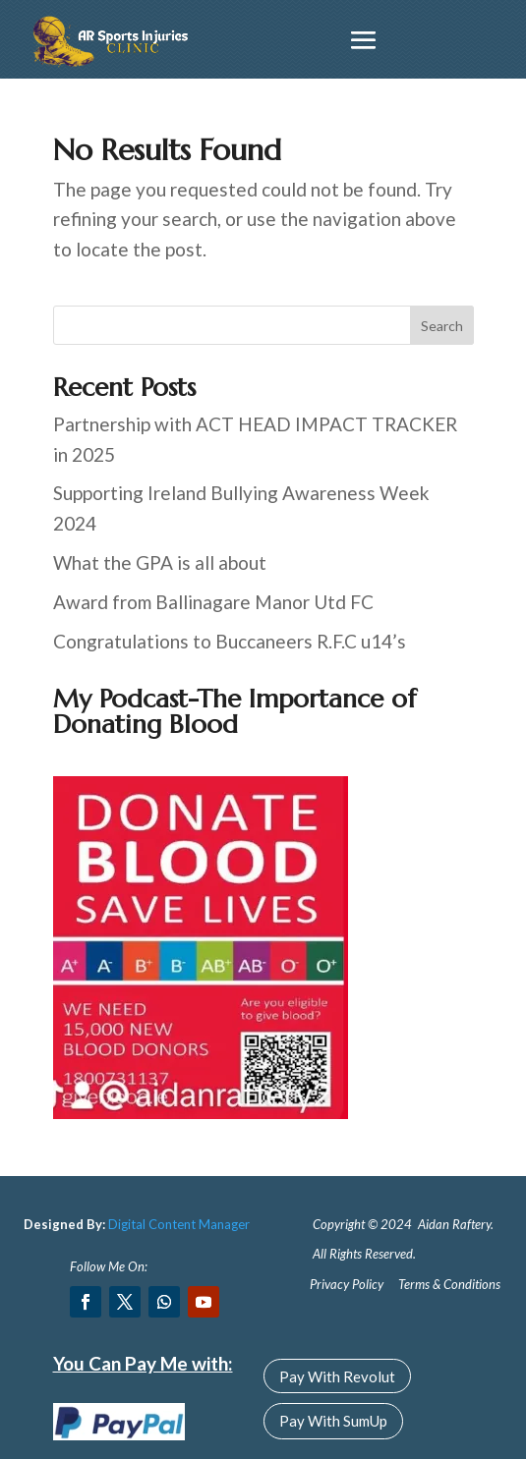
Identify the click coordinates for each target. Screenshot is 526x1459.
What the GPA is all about (159, 562)
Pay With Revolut (337, 1376)
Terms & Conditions (449, 1284)
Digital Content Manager (179, 1224)
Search (442, 325)
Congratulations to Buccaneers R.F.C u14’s (229, 641)
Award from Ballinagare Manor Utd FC (213, 601)
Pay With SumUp (333, 1421)
